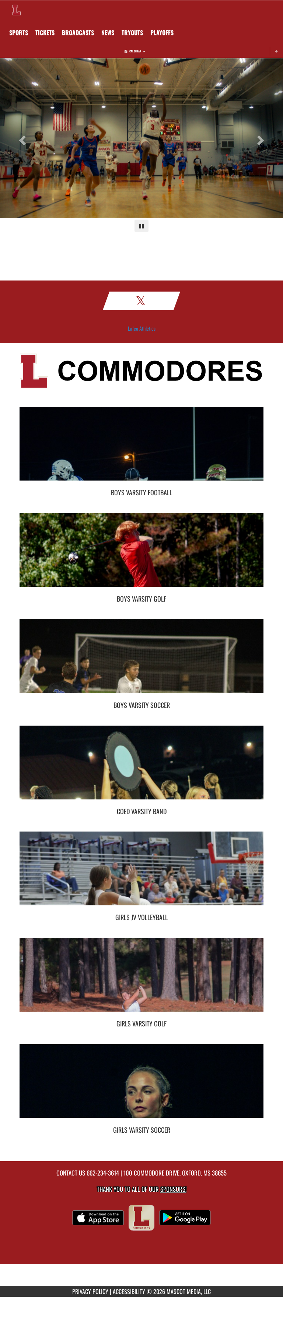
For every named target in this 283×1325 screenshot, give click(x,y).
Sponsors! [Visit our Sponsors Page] (173, 1189)
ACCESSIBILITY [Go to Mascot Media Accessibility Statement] (129, 1291)
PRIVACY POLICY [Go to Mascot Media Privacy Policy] (90, 1291)
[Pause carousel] (141, 226)
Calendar (135, 51)
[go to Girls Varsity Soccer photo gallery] (141, 1086)
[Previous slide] (21, 138)
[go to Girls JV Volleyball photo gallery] (141, 874)
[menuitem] (45, 32)
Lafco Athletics (142, 328)
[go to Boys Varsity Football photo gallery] (141, 449)
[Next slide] (262, 138)
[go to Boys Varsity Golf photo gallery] (141, 555)
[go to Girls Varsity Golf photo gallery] (141, 980)
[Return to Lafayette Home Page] (17, 9)
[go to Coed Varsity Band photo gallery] (141, 768)
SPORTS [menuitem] (18, 32)
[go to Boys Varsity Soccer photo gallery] (141, 662)
